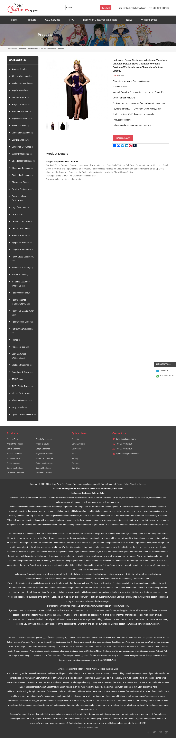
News (129, 19)
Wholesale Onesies (44, 473)
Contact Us (164, 371)
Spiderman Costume (15, 468)
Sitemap (75, 463)
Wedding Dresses (138, 484)
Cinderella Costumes (22, 175)
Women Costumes (22, 400)
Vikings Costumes (21, 393)
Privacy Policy (123, 484)
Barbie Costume (20, 97)
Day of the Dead (20, 207)
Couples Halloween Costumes (20, 198)
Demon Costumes (21, 228)
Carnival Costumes (43, 468)
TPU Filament (19, 379)
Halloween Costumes (15, 473)
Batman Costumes (21, 112)
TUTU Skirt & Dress (23, 386)
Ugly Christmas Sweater (24, 414)
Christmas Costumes (22, 168)
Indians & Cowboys (21, 275)
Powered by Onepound (88, 728)
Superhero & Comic (22, 372)
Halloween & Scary (22, 268)
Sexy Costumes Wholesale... (19, 356)
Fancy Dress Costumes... (23, 259)
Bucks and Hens (20, 126)
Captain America (20, 140)
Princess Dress (20, 347)
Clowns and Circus (21, 182)
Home (14, 19)
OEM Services (52, 19)
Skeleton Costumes (22, 365)
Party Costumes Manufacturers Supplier (29, 49)
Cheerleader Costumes (23, 161)
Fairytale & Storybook (22, 250)
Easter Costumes (21, 236)
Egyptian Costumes (22, 243)
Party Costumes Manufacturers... (21, 302)
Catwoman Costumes (22, 147)
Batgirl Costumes (21, 105)
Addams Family (20, 69)
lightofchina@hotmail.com (134, 8)
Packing (75, 458)
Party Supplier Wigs (23, 322)
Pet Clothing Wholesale (22, 331)
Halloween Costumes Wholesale (100, 19)
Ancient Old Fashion (22, 83)
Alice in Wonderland (22, 76)
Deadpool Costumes (22, 221)
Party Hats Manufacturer (23, 313)
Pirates (16, 340)
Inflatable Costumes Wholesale (21, 284)
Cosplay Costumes (22, 189)
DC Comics (18, 214)
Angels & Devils (20, 90)
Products (31, 19)
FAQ (71, 19)
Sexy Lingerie (19, 407)
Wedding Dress (149, 19)
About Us (75, 439)
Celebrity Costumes (22, 154)
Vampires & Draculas (55, 49)
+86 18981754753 (167, 376)
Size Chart (76, 468)
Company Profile (78, 444)
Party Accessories (21, 293)
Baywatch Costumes (22, 119)
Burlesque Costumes (22, 133)
